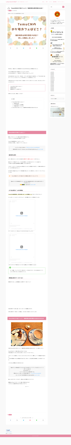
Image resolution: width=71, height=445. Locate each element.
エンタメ (10, 10)
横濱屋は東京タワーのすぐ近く (19, 105)
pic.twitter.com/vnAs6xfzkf (36, 373)
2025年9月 (53, 72)
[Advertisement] (26, 59)
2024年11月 (53, 82)
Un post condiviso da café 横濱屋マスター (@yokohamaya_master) (21, 228)
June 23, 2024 (40, 149)
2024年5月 (53, 95)
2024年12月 (53, 80)
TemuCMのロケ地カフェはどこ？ (18, 102)
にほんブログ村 (8, 431)
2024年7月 (53, 91)
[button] (10, 48)
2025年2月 (53, 76)
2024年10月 (53, 84)
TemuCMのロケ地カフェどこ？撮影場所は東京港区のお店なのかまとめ (25, 107)
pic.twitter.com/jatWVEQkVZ (34, 147)
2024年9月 (53, 86)
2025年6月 (53, 74)
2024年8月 (53, 88)
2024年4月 (53, 97)
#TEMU (27, 147)
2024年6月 (53, 93)
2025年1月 (53, 78)
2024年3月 (53, 99)
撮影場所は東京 (16, 103)
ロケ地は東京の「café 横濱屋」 (19, 104)
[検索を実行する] (63, 7)
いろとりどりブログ (11, 1)
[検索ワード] (57, 7)
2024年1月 (53, 101)
